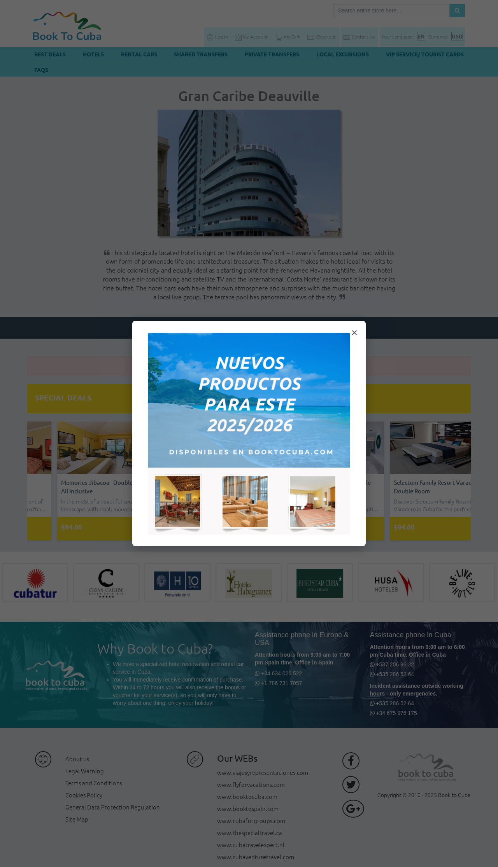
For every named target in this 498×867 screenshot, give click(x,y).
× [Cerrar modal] (354, 333)
